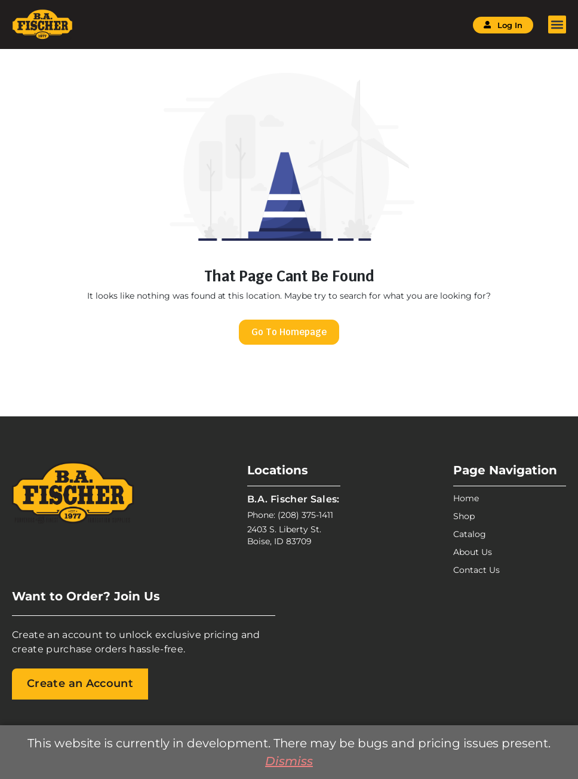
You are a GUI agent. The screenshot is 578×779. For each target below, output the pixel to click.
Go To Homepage (289, 332)
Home (466, 498)
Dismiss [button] (289, 761)
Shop (464, 516)
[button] (557, 24)
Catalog (469, 534)
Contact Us (476, 570)
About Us (472, 552)
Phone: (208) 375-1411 (290, 515)
